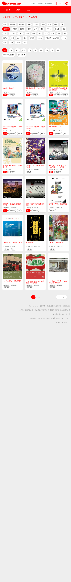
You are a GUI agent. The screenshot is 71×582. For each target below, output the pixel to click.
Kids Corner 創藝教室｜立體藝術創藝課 (12, 127)
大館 (4, 42)
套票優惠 (12, 24)
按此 (68, 314)
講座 (27, 33)
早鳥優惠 (21, 24)
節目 (8, 9)
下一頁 (61, 297)
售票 (28, 9)
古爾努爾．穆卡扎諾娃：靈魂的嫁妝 (35, 166)
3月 (41, 50)
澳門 (24, 42)
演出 (52, 33)
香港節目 (6, 17)
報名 (5, 95)
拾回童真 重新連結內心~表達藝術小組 (12, 166)
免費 (29, 24)
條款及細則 (66, 306)
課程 (40, 33)
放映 (58, 33)
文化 (4, 33)
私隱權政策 (57, 306)
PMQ (11, 42)
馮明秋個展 (29, 242)
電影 (29, 29)
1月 (30, 50)
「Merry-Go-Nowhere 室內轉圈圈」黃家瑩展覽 (35, 282)
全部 (4, 24)
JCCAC (40, 38)
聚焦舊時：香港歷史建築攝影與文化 (12, 205)
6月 (58, 50)
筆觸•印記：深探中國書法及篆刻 (35, 205)
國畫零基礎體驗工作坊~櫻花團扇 (35, 89)
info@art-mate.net (61, 318)
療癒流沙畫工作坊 (8, 88)
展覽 (65, 33)
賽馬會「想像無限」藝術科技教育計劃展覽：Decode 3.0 (58, 89)
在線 (12, 38)
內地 (18, 38)
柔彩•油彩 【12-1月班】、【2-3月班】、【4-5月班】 (57, 166)
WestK (18, 42)
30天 (17, 50)
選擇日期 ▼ (21, 55)
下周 (11, 50)
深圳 (25, 38)
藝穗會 (32, 38)
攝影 (41, 29)
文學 (35, 29)
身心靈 (57, 29)
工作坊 (20, 33)
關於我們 (42, 306)
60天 (23, 50)
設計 (64, 29)
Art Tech (12, 33)
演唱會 (5, 38)
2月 (35, 50)
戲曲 (62, 24)
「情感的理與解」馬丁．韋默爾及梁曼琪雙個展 (58, 282)
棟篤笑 (22, 29)
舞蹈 (55, 24)
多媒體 (14, 29)
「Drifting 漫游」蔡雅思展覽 (12, 281)
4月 (47, 50)
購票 (18, 9)
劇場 (43, 24)
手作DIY (49, 29)
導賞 (33, 33)
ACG (46, 33)
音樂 (49, 24)
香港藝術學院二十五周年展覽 (58, 204)
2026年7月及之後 (8, 55)
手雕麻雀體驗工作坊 (55, 127)
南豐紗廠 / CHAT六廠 (52, 38)
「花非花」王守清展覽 (56, 242)
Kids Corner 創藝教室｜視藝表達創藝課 (35, 127)
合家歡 (36, 24)
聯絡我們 (50, 306)
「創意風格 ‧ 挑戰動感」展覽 (12, 242)
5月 (52, 50)
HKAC (64, 38)
